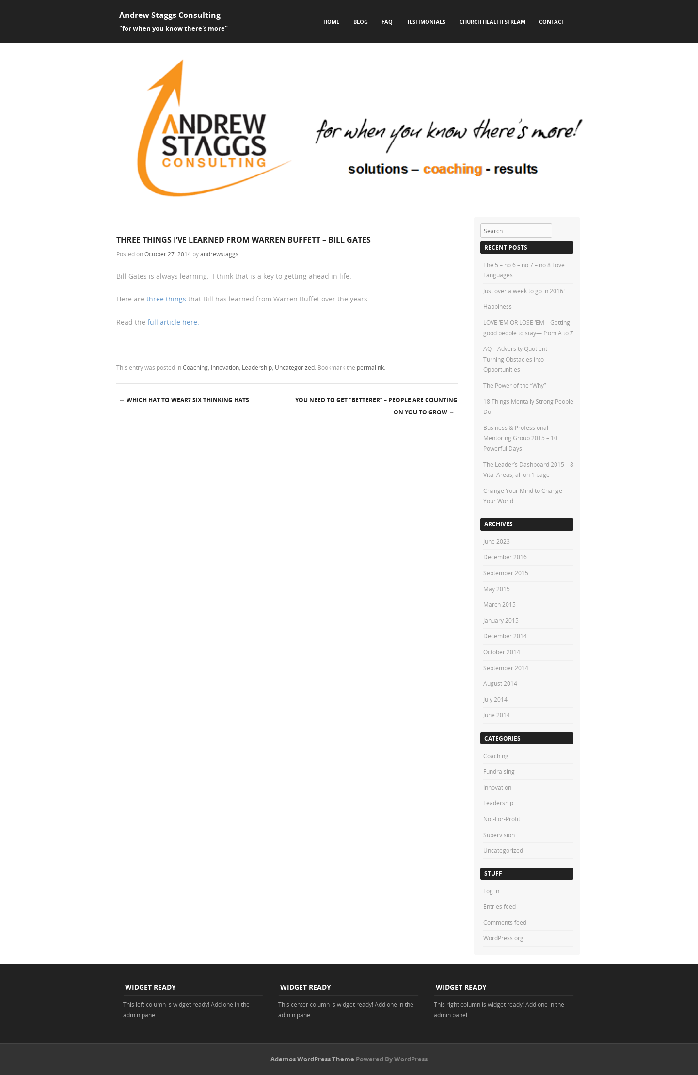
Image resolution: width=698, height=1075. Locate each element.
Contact (551, 21)
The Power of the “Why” (514, 385)
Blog (360, 21)
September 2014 (505, 668)
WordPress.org (503, 938)
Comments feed (504, 922)
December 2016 (505, 557)
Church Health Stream (492, 21)
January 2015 (501, 620)
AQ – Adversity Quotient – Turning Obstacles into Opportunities (517, 359)
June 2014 (496, 715)
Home (331, 21)
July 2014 (495, 699)
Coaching (195, 367)
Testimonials (426, 21)
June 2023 (496, 541)
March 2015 (499, 604)
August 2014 (500, 683)
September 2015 (505, 573)
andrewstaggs (219, 254)
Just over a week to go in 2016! (524, 291)
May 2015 (496, 589)
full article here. (173, 322)
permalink (370, 367)
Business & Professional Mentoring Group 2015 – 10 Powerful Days (520, 438)
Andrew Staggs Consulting (170, 15)
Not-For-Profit (501, 818)
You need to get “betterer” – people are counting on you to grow (376, 406)
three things (165, 298)
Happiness (497, 306)
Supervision (499, 834)
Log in (491, 891)
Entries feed (499, 906)
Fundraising (499, 771)
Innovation (225, 367)
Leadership (257, 367)
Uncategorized (295, 367)
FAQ (387, 21)
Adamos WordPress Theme (312, 1059)
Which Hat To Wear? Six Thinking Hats (184, 400)
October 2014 (501, 652)
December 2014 (505, 636)
